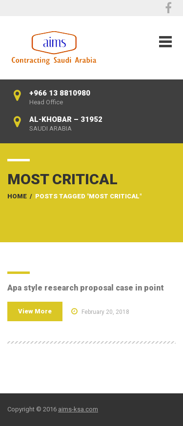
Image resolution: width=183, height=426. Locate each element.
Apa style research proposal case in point (85, 287)
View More (35, 311)
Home (17, 196)
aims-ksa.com (78, 409)
